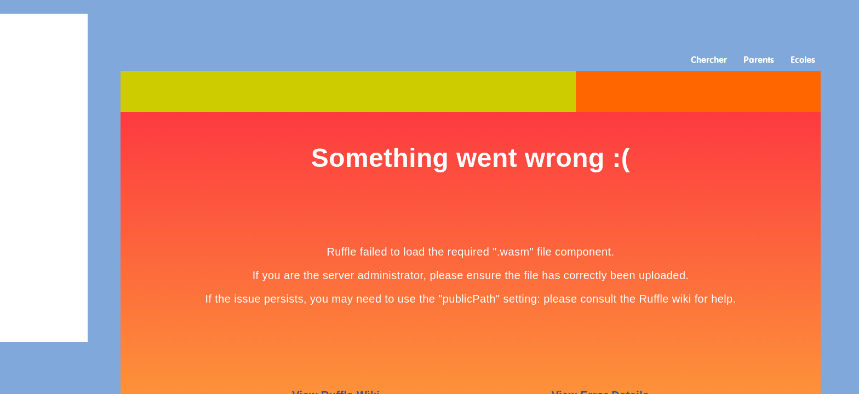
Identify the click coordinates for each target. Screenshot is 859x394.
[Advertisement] (429, 24)
